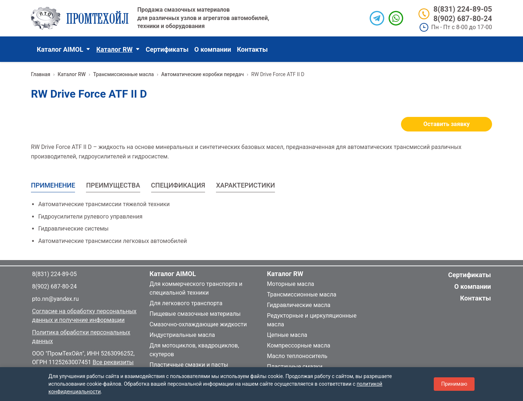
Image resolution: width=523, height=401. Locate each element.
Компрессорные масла (298, 345)
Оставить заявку (447, 124)
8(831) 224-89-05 (462, 9)
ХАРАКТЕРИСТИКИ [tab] (245, 185)
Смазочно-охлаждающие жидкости (198, 324)
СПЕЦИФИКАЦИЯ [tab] (178, 185)
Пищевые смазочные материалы (195, 313)
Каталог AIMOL (63, 49)
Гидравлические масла (298, 305)
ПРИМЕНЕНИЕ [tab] (53, 185)
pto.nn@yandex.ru (55, 298)
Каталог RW (117, 49)
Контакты (252, 49)
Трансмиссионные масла (123, 74)
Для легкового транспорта (186, 303)
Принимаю (454, 384)
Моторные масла (290, 283)
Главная (40, 74)
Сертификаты (167, 49)
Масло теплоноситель (297, 356)
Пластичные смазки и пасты (189, 364)
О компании (212, 49)
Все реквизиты (113, 362)
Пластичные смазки (294, 366)
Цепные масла (287, 334)
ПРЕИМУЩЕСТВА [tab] (113, 185)
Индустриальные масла (182, 334)
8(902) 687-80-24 (462, 18)
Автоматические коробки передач (202, 74)
